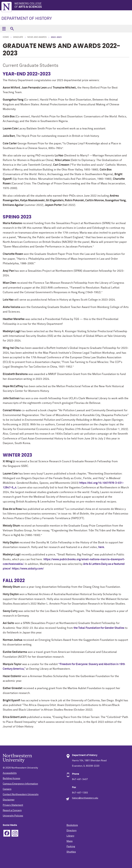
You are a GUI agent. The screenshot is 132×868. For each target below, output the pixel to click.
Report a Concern (12, 810)
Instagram (15, 833)
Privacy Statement (13, 805)
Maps (70, 841)
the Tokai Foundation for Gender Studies (99, 628)
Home (6, 37)
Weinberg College (73, 5)
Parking (71, 846)
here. (101, 547)
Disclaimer (8, 800)
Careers (7, 789)
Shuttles (71, 852)
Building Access (11, 778)
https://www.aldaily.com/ (28, 568)
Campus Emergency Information (20, 784)
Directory (71, 830)
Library (70, 836)
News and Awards (37, 37)
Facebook (6, 833)
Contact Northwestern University (20, 794)
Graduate (18, 37)
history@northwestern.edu (85, 798)
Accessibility (10, 773)
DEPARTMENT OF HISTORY (26, 18)
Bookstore (72, 825)
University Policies (13, 816)
